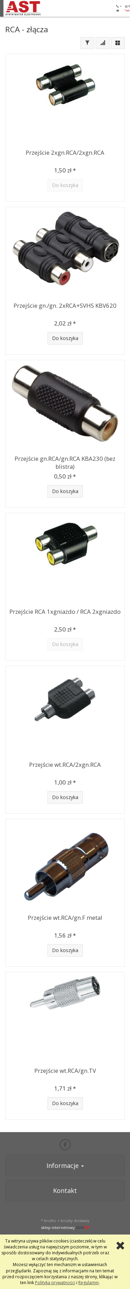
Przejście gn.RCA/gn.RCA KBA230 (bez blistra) (65, 462)
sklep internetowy (65, 1227)
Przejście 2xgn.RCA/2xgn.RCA (65, 152)
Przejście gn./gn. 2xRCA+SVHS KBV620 (65, 305)
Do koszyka (65, 338)
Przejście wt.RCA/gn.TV (65, 1071)
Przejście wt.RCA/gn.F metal (65, 918)
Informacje (65, 1165)
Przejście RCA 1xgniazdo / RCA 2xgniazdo (65, 612)
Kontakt (65, 1190)
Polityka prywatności (55, 1283)
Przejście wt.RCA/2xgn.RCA (65, 765)
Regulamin (88, 1283)
